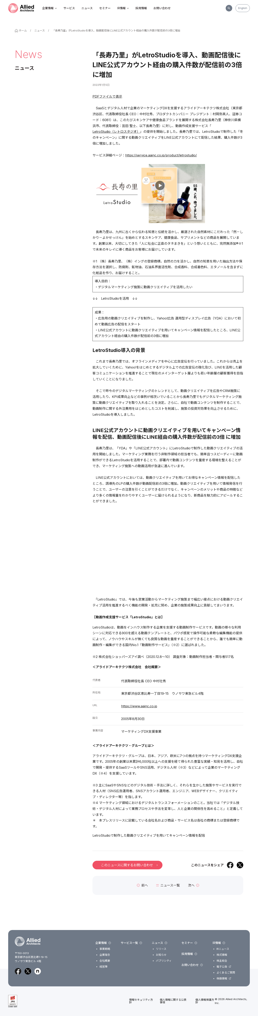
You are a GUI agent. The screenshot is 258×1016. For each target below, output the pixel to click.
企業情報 (49, 8)
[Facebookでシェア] (230, 865)
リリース (161, 949)
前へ (142, 885)
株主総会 (221, 960)
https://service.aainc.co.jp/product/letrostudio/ (161, 155)
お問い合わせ (162, 8)
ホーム (21, 30)
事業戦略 (104, 949)
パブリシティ (164, 960)
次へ (193, 885)
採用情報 (141, 8)
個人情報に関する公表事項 (173, 1001)
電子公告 (221, 966)
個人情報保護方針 (204, 1001)
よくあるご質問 (225, 972)
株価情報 (221, 978)
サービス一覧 (131, 942)
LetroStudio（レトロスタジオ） (116, 132)
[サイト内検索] (229, 8)
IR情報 (123, 8)
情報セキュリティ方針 (141, 1001)
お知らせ (161, 954)
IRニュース (222, 949)
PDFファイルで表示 (107, 96)
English (242, 8)
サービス (69, 8)
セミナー (105, 8)
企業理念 (104, 954)
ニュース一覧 (168, 885)
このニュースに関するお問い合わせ (129, 865)
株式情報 (221, 954)
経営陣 (103, 966)
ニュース (87, 8)
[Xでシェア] (240, 865)
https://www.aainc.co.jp (139, 706)
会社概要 (104, 960)
